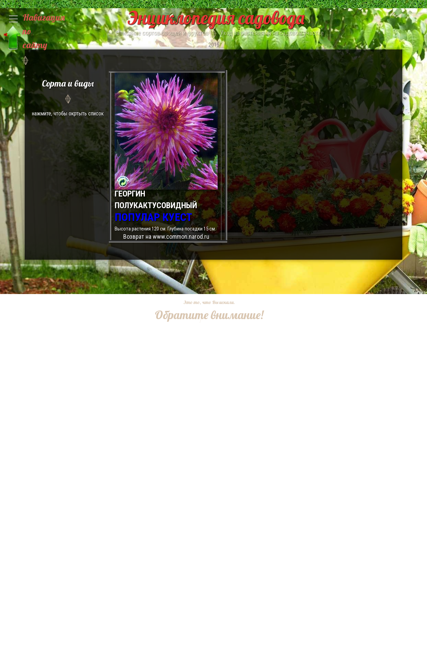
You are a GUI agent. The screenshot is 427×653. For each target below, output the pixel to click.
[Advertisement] (203, 366)
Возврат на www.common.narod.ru (166, 236)
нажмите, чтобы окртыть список (68, 97)
